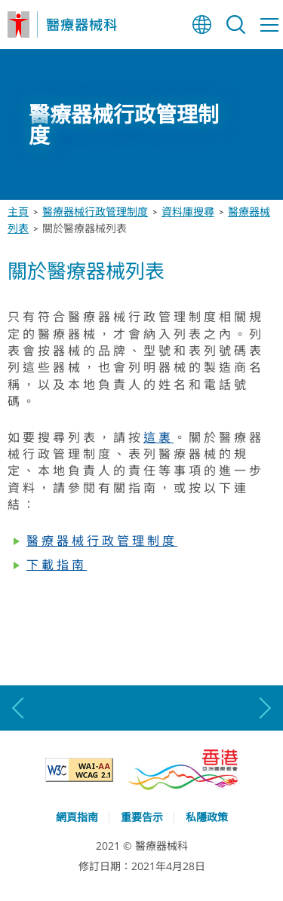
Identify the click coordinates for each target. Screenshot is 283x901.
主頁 (18, 211)
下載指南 (56, 564)
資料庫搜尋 (187, 211)
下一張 (264, 708)
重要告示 (142, 817)
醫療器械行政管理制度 (95, 211)
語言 (202, 24)
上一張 (19, 708)
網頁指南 (77, 817)
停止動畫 (266, 183)
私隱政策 (207, 817)
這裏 (158, 437)
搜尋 (236, 24)
